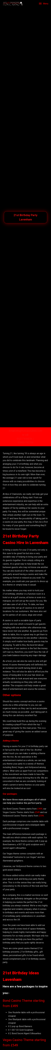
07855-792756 (25, 442)
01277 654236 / (25, 438)
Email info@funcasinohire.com (25, 430)
